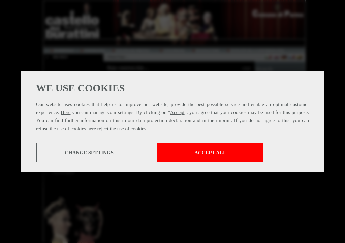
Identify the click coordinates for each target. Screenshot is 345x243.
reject (102, 128)
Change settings (89, 152)
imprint (223, 120)
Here (65, 112)
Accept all (210, 152)
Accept (177, 112)
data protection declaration (163, 120)
